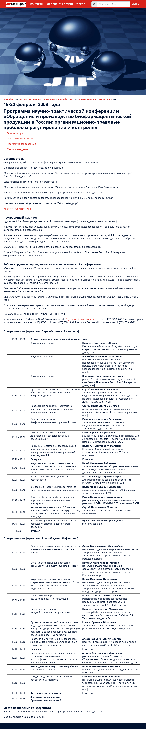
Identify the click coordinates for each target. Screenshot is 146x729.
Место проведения (17, 149)
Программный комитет (20, 138)
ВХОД (80, 4)
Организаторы (15, 133)
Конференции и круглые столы (95, 99)
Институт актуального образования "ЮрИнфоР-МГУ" (47, 99)
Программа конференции (21, 143)
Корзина (66, 4)
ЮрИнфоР (8, 99)
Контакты (36, 4)
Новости (51, 4)
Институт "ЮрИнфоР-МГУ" (17, 208)
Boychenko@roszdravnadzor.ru (82, 319)
